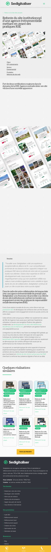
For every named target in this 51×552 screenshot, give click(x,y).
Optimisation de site (10, 528)
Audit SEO (7, 515)
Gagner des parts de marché (12, 502)
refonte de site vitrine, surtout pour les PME (31, 354)
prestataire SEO (8, 310)
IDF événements (12, 64)
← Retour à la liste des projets (12, 13)
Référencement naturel (11, 517)
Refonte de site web (13, 74)
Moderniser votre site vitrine (12, 491)
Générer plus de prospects (12, 499)
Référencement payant (11, 523)
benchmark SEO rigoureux (12, 339)
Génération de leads (10, 531)
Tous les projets (25, 452)
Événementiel (11, 69)
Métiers (6, 544)
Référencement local (10, 520)
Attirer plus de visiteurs (11, 496)
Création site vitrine (10, 525)
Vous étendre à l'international (12, 505)
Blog (5, 541)
